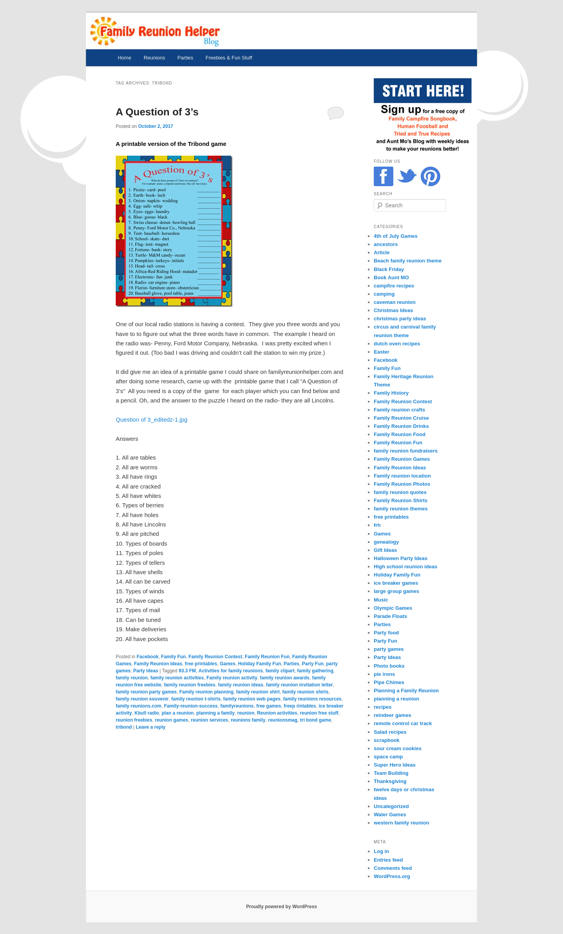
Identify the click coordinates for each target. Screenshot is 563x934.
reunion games (171, 720)
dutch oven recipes (397, 344)
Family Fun (173, 656)
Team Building (391, 773)
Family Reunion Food (399, 434)
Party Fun (312, 663)
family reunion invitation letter (299, 685)
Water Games (390, 814)
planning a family (215, 713)
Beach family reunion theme (407, 261)
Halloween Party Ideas (400, 558)
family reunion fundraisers (405, 451)
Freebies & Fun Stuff (229, 58)
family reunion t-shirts (196, 699)
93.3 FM (187, 671)
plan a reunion (177, 713)
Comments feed (393, 868)
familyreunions (236, 706)
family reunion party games (146, 692)
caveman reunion (395, 302)
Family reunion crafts (399, 410)
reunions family (248, 720)
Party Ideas (145, 671)
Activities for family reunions (231, 671)
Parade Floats (390, 616)
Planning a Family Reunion (406, 690)
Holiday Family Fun (259, 663)
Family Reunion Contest (215, 656)
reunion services (209, 720)
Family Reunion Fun (267, 656)
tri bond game (315, 720)
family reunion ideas (240, 685)
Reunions (154, 58)
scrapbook (387, 740)
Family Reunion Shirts (400, 500)
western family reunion (401, 823)
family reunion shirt (258, 692)
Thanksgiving (390, 781)
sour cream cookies (397, 748)
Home (124, 58)
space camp (388, 757)
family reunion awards (285, 678)
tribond (124, 727)
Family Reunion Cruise (401, 418)
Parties (185, 58)
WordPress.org (392, 876)
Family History (391, 393)
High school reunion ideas (405, 566)
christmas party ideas (400, 319)
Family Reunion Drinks (401, 426)
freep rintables (300, 706)
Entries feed (388, 860)
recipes (383, 707)
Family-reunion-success (190, 706)
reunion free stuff (319, 713)
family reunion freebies (189, 685)
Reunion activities (277, 713)
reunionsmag (282, 720)
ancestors (386, 244)
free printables (201, 663)
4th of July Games (396, 236)
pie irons (384, 674)
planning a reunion (396, 699)
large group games (396, 591)
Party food (386, 633)
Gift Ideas (385, 550)
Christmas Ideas (393, 310)
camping (384, 294)
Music (381, 600)
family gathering (315, 671)
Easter (381, 352)
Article (381, 252)
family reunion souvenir (142, 699)
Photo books (389, 666)
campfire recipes (394, 286)
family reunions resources (312, 699)
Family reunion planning (206, 692)
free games (268, 706)
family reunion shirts (305, 692)
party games (389, 649)
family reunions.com (138, 706)
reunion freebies (134, 720)
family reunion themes (401, 509)
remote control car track (403, 723)
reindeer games (392, 715)
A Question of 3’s (157, 112)
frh (377, 525)
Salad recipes (390, 732)
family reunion (132, 678)
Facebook (147, 656)
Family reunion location (402, 476)
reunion (246, 713)
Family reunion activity (231, 678)
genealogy (386, 542)
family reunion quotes (400, 492)
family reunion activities (177, 678)
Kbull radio (146, 713)
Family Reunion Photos (402, 484)
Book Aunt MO (391, 277)
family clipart (279, 671)
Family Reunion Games (402, 459)
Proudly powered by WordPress (281, 906)
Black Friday (389, 269)
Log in (381, 851)
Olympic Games (393, 608)
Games (227, 663)
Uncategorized (391, 806)
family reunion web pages (252, 699)
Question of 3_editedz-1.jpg (151, 419)
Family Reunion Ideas (158, 663)
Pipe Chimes (389, 682)
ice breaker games (396, 583)
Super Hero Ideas (395, 765)
